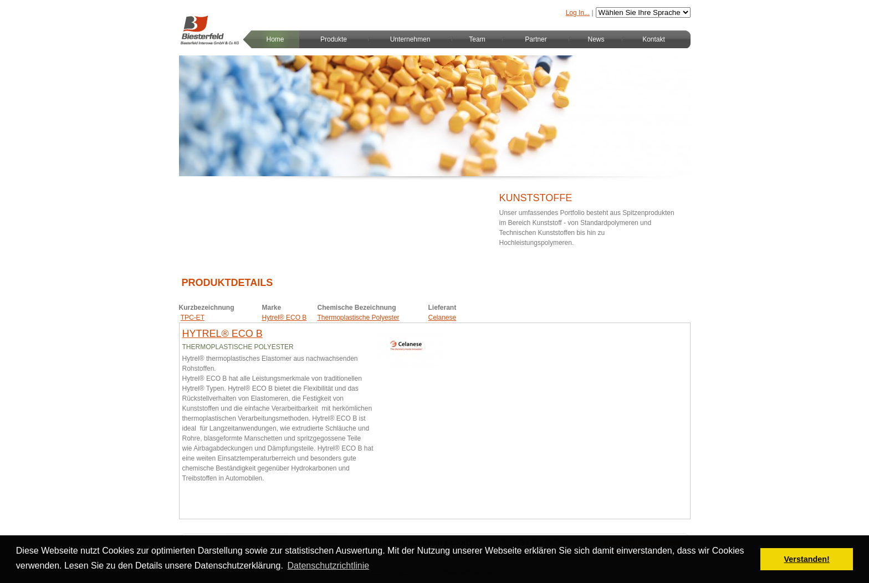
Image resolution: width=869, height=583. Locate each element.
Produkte (333, 39)
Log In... (578, 13)
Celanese (442, 317)
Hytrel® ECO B (284, 317)
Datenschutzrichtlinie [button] (329, 565)
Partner (535, 39)
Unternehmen (410, 39)
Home (275, 39)
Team (477, 39)
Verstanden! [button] (807, 559)
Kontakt (653, 39)
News (595, 39)
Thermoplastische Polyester (359, 317)
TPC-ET (193, 317)
